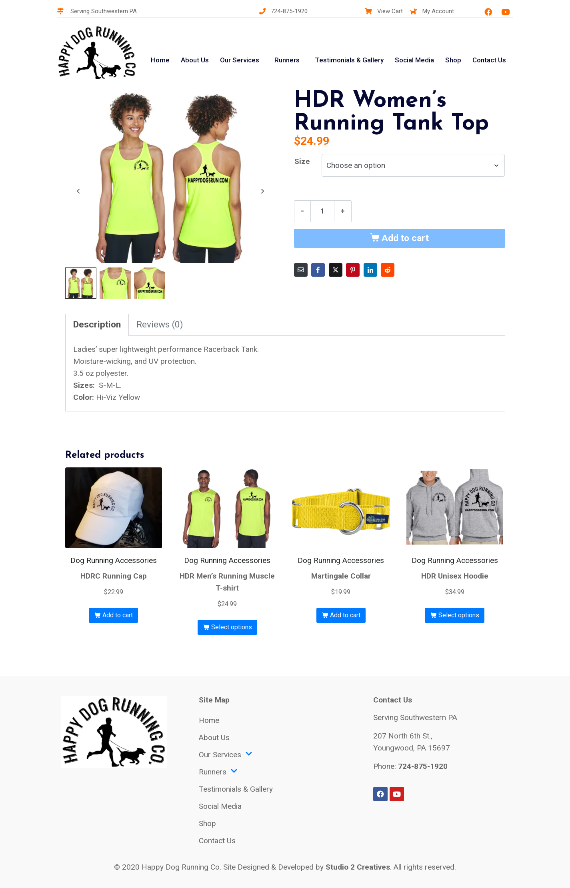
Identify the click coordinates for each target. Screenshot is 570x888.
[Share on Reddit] (387, 270)
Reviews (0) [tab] (159, 323)
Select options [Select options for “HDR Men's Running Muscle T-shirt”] (231, 626)
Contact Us (489, 60)
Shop (453, 60)
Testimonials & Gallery (349, 60)
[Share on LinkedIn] (370, 270)
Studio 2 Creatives (358, 865)
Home (160, 60)
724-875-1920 (423, 765)
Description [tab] (97, 323)
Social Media (414, 60)
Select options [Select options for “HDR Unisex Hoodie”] (458, 614)
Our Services (239, 60)
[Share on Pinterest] (353, 270)
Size (302, 161)
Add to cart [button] (117, 614)
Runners (287, 60)
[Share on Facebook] (318, 270)
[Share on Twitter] (335, 270)
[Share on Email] (301, 270)
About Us (195, 60)
